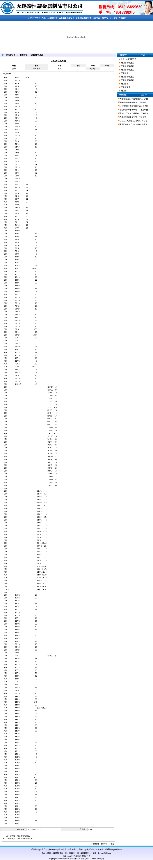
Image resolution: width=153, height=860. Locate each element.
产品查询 (81, 849)
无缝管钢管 (125, 87)
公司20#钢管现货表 (24, 838)
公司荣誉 (99, 849)
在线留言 (118, 849)
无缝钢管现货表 (23, 836)
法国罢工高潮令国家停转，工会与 (133, 121)
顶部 (104, 844)
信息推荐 (62, 849)
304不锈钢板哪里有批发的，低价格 (134, 106)
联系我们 (109, 849)
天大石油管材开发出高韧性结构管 (133, 124)
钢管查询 (53, 849)
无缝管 (123, 91)
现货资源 (90, 849)
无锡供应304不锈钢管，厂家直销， (134, 117)
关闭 (111, 844)
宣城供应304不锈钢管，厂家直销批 (134, 110)
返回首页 (35, 849)
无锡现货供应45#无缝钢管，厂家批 (134, 99)
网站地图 (100, 859)
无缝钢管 (124, 73)
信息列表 (72, 849)
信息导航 (44, 849)
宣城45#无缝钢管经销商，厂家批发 (134, 113)
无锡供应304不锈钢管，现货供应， (134, 102)
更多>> (144, 55)
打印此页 (94, 844)
